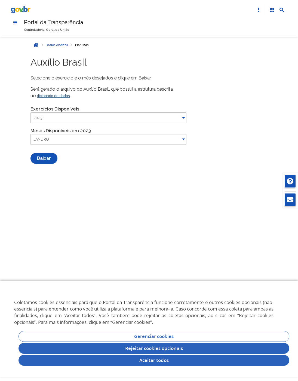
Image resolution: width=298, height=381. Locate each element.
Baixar (44, 158)
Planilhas (81, 45)
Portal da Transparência (53, 22)
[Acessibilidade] (272, 9)
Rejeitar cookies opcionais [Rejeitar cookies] (154, 348)
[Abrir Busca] (281, 9)
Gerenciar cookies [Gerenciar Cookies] (154, 336)
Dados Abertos (57, 45)
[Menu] (15, 22)
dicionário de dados (53, 96)
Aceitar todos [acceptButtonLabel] (154, 360)
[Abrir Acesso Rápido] (258, 9)
